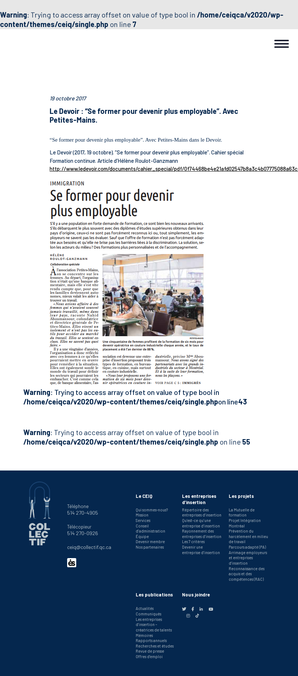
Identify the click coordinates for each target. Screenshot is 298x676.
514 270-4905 (82, 513)
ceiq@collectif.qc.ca (89, 547)
